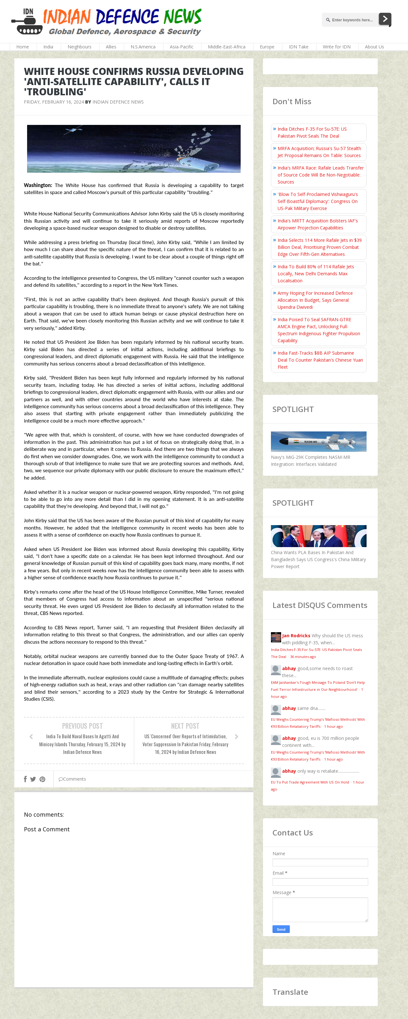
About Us (374, 47)
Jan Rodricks (296, 635)
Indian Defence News (118, 102)
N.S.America (143, 47)
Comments (72, 779)
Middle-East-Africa (226, 47)
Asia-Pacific (181, 47)
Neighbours (79, 47)
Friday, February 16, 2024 (54, 102)
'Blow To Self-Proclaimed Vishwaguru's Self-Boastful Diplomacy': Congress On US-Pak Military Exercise (318, 201)
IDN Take (299, 47)
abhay (289, 668)
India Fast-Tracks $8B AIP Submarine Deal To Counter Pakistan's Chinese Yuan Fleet (320, 360)
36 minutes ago (303, 656)
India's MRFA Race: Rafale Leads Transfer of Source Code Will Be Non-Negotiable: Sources (321, 175)
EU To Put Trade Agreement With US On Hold (310, 782)
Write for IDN (337, 47)
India (48, 47)
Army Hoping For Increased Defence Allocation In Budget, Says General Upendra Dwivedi (315, 300)
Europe (267, 47)
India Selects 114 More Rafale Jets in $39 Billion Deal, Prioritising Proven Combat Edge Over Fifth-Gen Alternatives (320, 247)
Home (22, 47)
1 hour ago (333, 726)
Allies (111, 47)
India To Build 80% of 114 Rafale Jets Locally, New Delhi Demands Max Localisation (316, 274)
